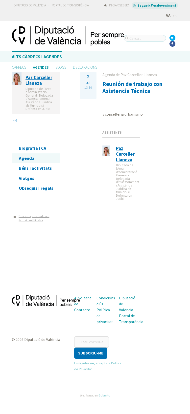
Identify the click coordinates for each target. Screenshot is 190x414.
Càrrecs (19, 67)
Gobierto (104, 395)
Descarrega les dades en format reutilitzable (34, 218)
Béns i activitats (35, 168)
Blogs (60, 67)
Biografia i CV (32, 148)
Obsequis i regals (36, 188)
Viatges (26, 178)
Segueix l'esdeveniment (155, 5)
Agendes (41, 67)
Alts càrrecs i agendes (37, 57)
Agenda (26, 158)
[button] (90, 353)
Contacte (82, 309)
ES (174, 16)
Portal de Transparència (70, 5)
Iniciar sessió (116, 5)
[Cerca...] (145, 38)
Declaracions (85, 67)
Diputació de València (30, 5)
